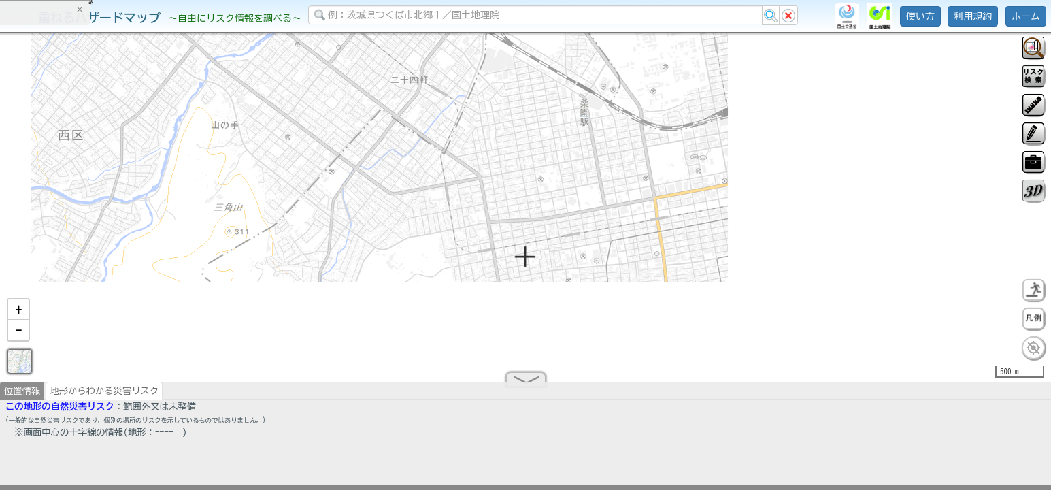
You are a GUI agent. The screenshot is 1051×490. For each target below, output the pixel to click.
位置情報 (22, 396)
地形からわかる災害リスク (104, 396)
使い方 (920, 16)
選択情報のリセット (143, 268)
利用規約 (973, 16)
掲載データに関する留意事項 (74, 231)
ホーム (1026, 16)
